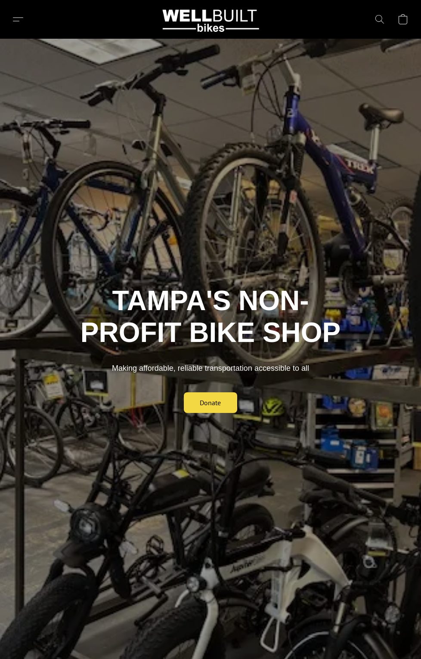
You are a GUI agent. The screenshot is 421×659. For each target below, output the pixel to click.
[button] (211, 19)
